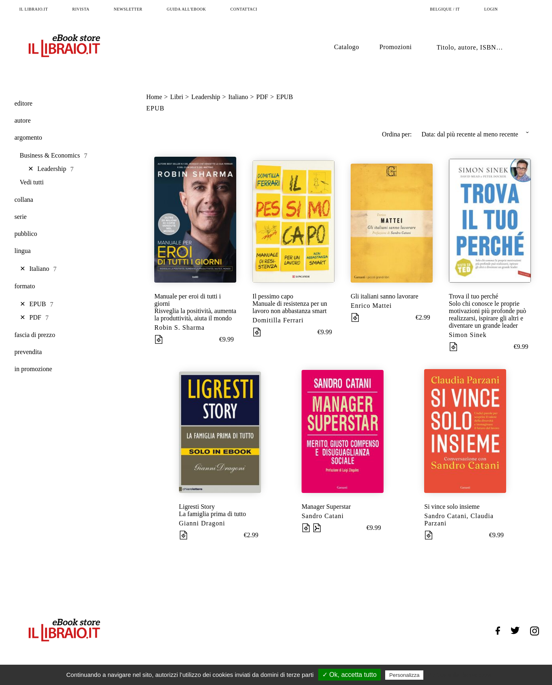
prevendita (28, 351)
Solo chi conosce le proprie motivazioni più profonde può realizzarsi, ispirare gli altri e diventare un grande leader (487, 314)
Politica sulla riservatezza (460, 675)
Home (154, 96)
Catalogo (346, 46)
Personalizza (404, 675)
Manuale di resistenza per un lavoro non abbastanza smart (289, 307)
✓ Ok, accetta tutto (349, 674)
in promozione (33, 368)
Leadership (205, 96)
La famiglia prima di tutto (212, 513)
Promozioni (396, 46)
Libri (176, 96)
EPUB (284, 96)
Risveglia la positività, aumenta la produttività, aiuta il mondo (195, 314)
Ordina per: (397, 134)
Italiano (238, 96)
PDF (262, 96)
